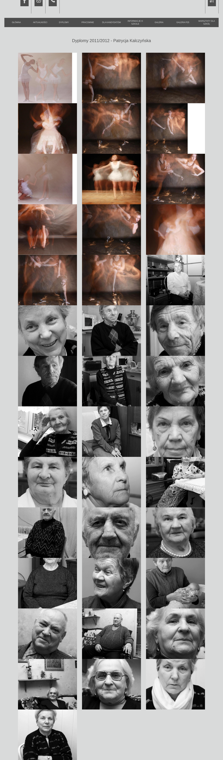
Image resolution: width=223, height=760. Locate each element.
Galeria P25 (182, 22)
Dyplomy (64, 22)
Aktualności (40, 22)
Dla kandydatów (111, 22)
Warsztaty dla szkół (206, 22)
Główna (16, 22)
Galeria (159, 22)
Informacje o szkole (135, 22)
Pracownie (88, 22)
